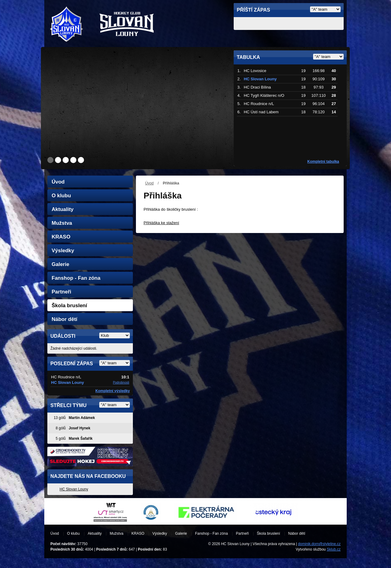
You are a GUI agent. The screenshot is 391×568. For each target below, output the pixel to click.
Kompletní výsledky (112, 391)
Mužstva (62, 223)
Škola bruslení (69, 305)
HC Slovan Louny (74, 489)
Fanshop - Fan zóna (76, 278)
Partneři (61, 292)
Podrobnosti (121, 382)
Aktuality (63, 209)
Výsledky (63, 250)
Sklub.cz (334, 549)
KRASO (61, 237)
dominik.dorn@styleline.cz (319, 544)
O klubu (61, 195)
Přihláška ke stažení (161, 222)
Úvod (149, 183)
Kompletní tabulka (323, 161)
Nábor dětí (64, 319)
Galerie (60, 264)
